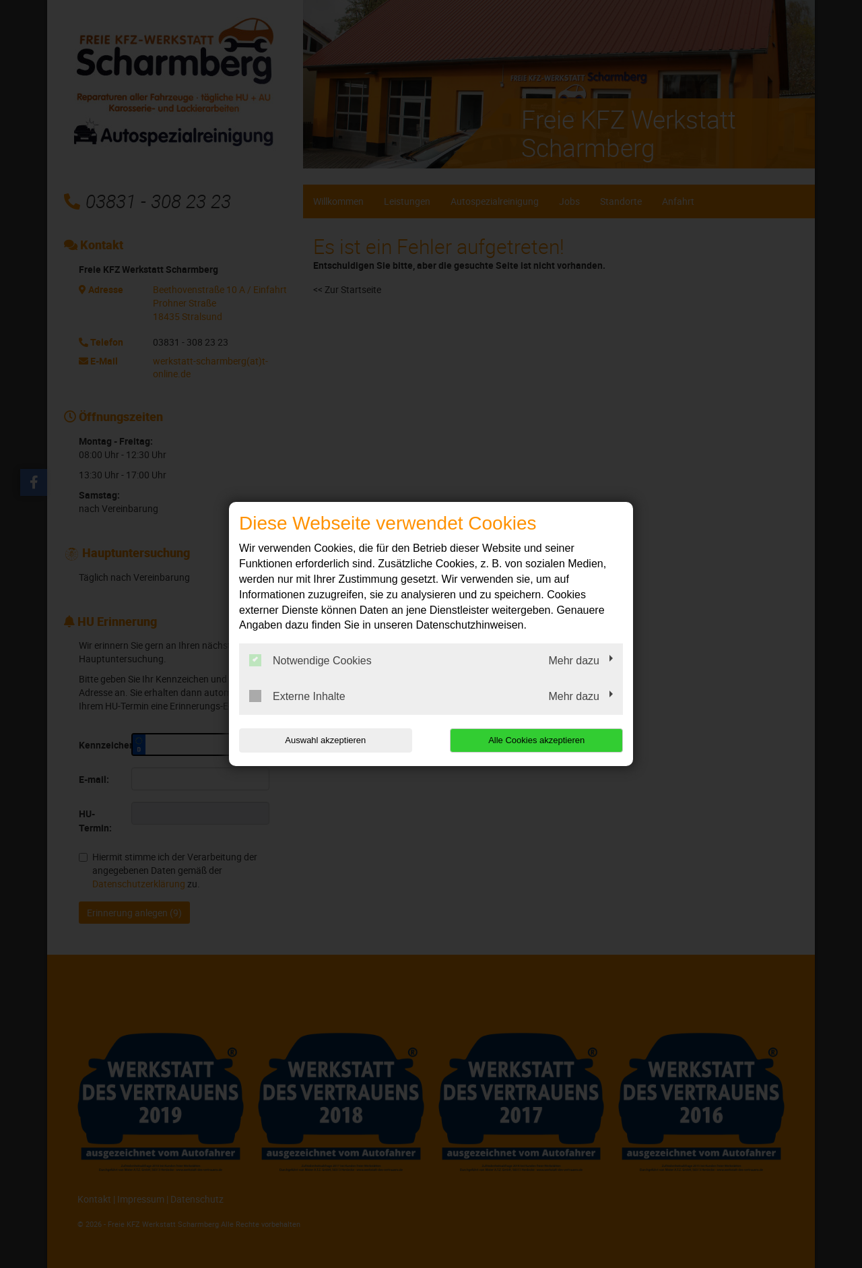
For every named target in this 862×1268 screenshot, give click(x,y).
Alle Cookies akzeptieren (536, 740)
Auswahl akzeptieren (325, 740)
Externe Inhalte (297, 696)
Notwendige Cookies (310, 660)
